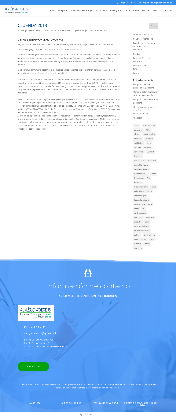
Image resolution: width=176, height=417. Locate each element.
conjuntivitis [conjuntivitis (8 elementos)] (138, 152)
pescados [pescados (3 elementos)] (137, 222)
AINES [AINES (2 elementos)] (148, 130)
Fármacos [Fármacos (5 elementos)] (138, 182)
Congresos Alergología (82, 30)
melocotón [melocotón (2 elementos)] (138, 217)
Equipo (61, 10)
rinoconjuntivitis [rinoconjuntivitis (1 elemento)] (140, 239)
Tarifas (156, 10)
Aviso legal (35, 402)
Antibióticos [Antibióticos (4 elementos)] (138, 143)
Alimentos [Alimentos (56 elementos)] (138, 138)
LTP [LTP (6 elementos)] (143, 209)
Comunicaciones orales (60, 30)
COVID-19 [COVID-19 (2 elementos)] (150, 152)
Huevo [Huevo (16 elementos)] (153, 187)
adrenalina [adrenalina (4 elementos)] (138, 130)
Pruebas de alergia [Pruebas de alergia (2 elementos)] (141, 226)
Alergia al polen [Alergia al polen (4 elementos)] (149, 134)
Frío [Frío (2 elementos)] (148, 178)
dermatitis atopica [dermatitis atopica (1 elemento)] (141, 165)
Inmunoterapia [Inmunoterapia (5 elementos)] (140, 195)
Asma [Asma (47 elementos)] (149, 143)
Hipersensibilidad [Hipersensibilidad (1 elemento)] (141, 187)
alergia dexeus (27, 30)
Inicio (52, 10)
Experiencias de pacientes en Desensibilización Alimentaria (144, 46)
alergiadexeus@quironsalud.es (43, 333)
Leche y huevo (132, 10)
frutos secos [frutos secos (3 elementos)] (139, 178)
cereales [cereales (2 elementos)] (147, 147)
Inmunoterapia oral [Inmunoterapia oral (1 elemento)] (141, 200)
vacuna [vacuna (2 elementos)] (147, 244)
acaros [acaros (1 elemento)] (136, 125)
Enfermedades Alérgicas (83, 10)
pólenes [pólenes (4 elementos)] (137, 235)
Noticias (146, 10)
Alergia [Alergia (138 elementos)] (136, 134)
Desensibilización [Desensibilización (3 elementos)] (140, 174)
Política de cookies (70, 402)
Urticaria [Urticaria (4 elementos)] (137, 244)
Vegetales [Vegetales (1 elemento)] (138, 248)
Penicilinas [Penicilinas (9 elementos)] (150, 217)
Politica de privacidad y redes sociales (140, 404)
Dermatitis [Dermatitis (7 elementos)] (138, 156)
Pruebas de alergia (109, 10)
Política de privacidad (105, 402)
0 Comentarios (100, 30)
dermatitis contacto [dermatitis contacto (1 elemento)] (141, 169)
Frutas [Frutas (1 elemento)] (153, 174)
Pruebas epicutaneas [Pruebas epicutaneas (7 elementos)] (142, 231)
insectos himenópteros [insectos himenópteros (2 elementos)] (143, 204)
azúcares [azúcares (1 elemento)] (137, 147)
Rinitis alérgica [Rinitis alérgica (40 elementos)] (149, 235)
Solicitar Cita (33, 366)
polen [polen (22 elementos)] (147, 222)
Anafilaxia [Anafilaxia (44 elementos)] (149, 138)
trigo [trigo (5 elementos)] (152, 239)
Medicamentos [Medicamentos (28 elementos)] (140, 213)
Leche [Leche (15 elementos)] (136, 209)
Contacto (167, 10)
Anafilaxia (137, 117)
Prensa (136, 73)
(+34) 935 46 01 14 (127, 2)
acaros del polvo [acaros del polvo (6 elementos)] (149, 125)
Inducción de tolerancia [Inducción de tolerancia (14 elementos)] (143, 191)
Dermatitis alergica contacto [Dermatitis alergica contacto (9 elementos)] (145, 160)
